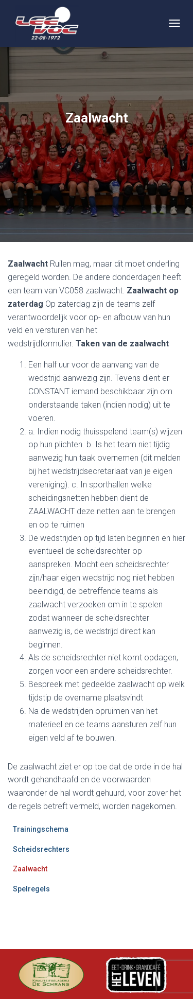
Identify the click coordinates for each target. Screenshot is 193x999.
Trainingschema (40, 829)
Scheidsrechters (41, 849)
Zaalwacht (30, 869)
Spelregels (31, 889)
